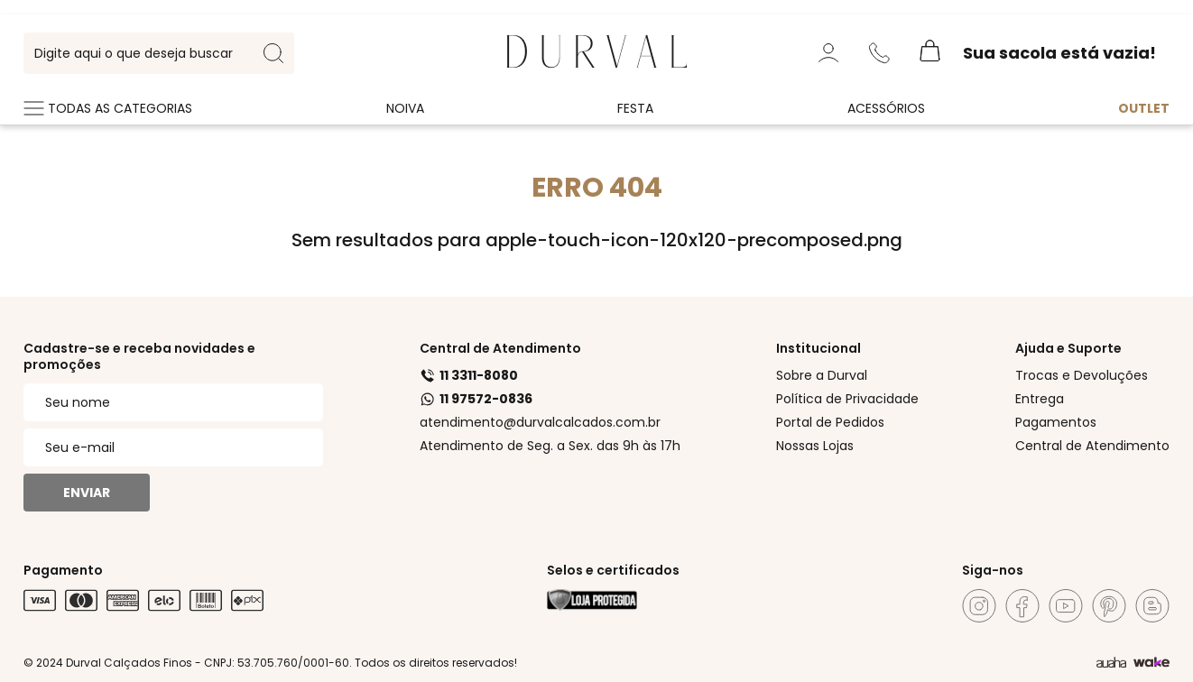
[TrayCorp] (1151, 663)
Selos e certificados (613, 570)
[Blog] (1152, 605)
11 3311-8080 (469, 375)
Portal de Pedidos (830, 422)
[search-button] (273, 53)
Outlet (1144, 108)
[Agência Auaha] (1111, 663)
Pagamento (63, 570)
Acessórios (886, 108)
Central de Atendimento (500, 348)
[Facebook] (1022, 605)
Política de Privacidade (847, 399)
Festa (635, 108)
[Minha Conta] (828, 53)
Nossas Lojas (815, 446)
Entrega (1039, 399)
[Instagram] (979, 605)
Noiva (405, 108)
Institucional (818, 348)
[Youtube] (1066, 605)
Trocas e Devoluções (1081, 375)
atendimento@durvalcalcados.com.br (540, 422)
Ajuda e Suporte (1068, 348)
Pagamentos (1055, 422)
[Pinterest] (1109, 605)
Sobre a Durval (821, 375)
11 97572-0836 (476, 399)
